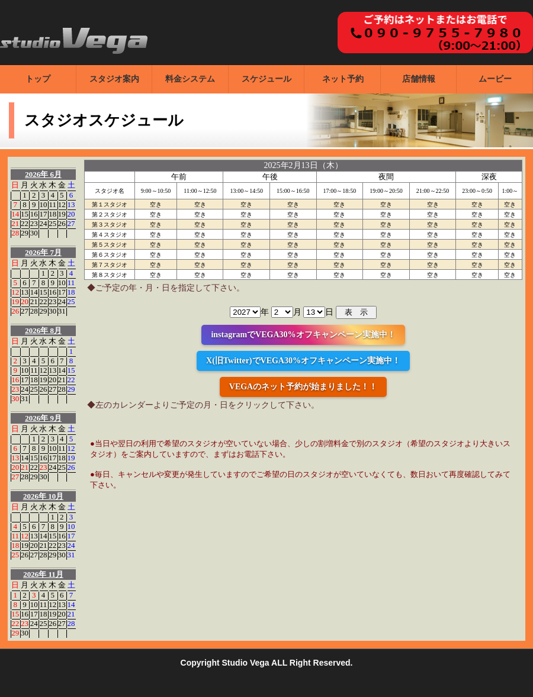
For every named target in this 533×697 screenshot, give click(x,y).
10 (43, 204)
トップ (37, 79)
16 (34, 213)
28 (15, 232)
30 (34, 232)
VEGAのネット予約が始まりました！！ (303, 386)
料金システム (190, 79)
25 (52, 223)
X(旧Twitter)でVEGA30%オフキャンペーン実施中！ (303, 360)
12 (62, 204)
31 (62, 310)
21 (15, 223)
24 (43, 223)
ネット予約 (343, 79)
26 (62, 223)
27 (71, 223)
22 (24, 223)
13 (71, 204)
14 (15, 213)
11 (52, 204)
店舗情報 (418, 79)
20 (71, 213)
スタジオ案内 (114, 79)
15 (24, 213)
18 (52, 213)
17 (43, 213)
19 (62, 213)
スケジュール (266, 79)
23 (34, 223)
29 (24, 232)
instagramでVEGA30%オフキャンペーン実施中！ (303, 334)
